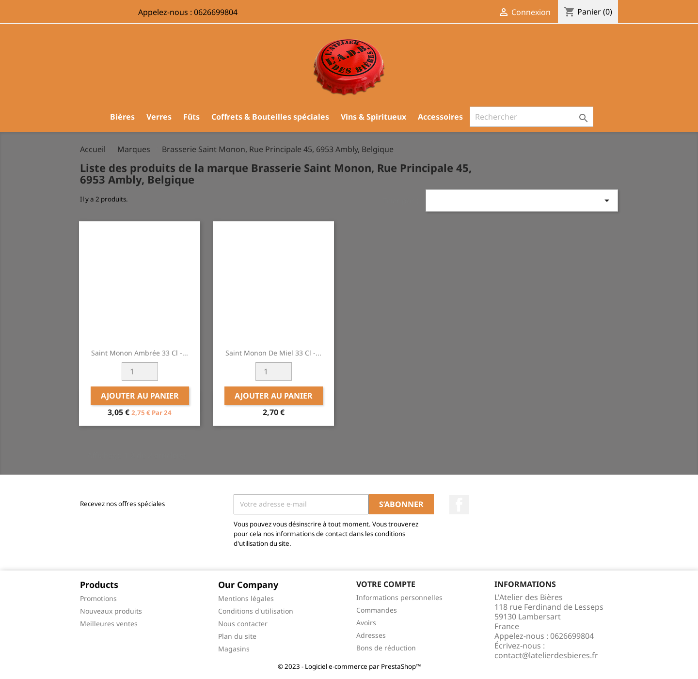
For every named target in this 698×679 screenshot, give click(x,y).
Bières (122, 116)
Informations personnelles (399, 597)
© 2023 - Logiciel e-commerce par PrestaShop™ (349, 666)
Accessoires (440, 116)
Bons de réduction (386, 647)
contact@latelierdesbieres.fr (546, 655)
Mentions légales (246, 598)
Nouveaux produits (111, 611)
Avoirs (366, 622)
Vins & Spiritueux (373, 116)
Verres (159, 116)
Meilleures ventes (109, 623)
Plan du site (237, 636)
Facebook (459, 504)
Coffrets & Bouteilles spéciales (270, 116)
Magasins (234, 648)
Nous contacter (243, 623)
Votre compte (385, 584)
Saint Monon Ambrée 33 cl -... (139, 352)
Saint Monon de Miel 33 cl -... (273, 352)
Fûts (191, 116)
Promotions (98, 598)
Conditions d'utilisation (255, 611)
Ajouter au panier (140, 395)
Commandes (376, 610)
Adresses (371, 635)
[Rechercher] (531, 117)
